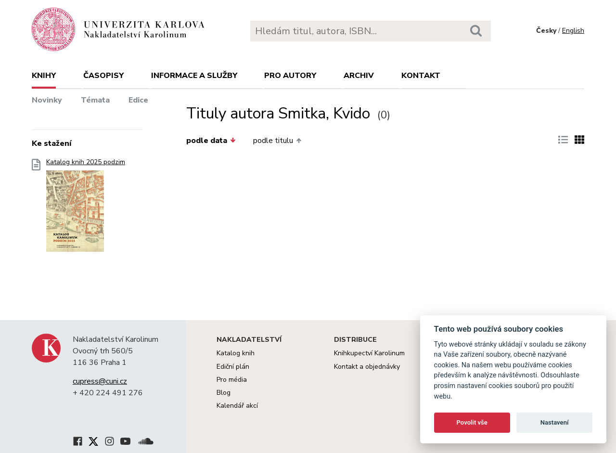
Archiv (359, 75)
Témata (95, 100)
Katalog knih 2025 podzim (85, 208)
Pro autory (290, 75)
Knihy (44, 75)
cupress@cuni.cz (100, 381)
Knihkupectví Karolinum (369, 353)
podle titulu (277, 140)
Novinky (47, 100)
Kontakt (420, 75)
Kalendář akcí (237, 405)
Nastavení (554, 422)
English (573, 30)
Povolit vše (472, 422)
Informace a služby (194, 75)
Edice (138, 100)
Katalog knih (236, 353)
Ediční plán (233, 366)
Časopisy (103, 75)
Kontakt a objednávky (367, 366)
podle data (210, 140)
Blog (224, 392)
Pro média (232, 379)
